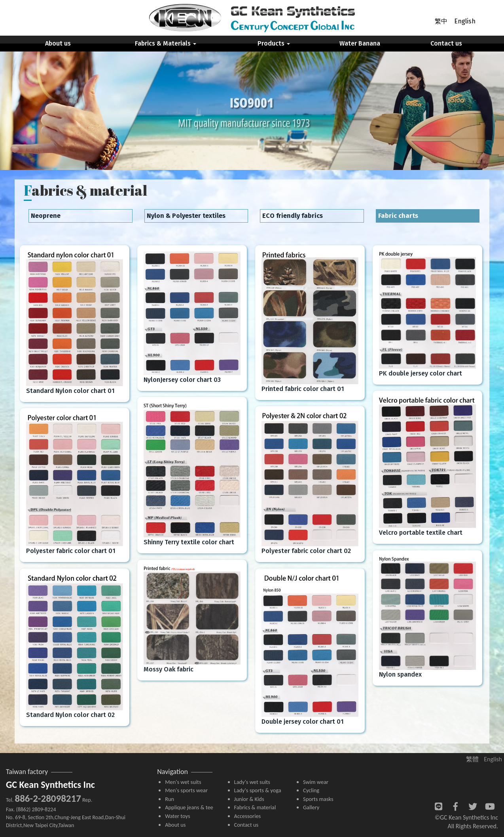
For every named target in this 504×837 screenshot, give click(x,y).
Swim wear (315, 782)
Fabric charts (398, 215)
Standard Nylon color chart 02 (70, 715)
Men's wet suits (183, 782)
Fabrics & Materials (165, 43)
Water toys (177, 816)
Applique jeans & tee (189, 807)
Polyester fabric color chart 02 (306, 551)
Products (274, 43)
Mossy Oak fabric (168, 669)
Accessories (247, 816)
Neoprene (46, 215)
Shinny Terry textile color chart (189, 542)
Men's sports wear (186, 790)
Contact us (446, 43)
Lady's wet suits (252, 782)
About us (58, 43)
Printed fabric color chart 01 (302, 389)
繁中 (441, 21)
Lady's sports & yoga (257, 790)
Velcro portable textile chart (420, 532)
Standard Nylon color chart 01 (70, 391)
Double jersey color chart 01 (302, 721)
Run (169, 799)
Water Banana (359, 43)
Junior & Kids (249, 799)
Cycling (311, 790)
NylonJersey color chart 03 (182, 379)
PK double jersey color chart (420, 373)
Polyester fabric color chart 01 (71, 551)
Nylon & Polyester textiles (186, 215)
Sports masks (318, 799)
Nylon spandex (400, 674)
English (465, 21)
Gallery (311, 807)
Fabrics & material (255, 807)
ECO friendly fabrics (292, 215)
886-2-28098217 (48, 798)
